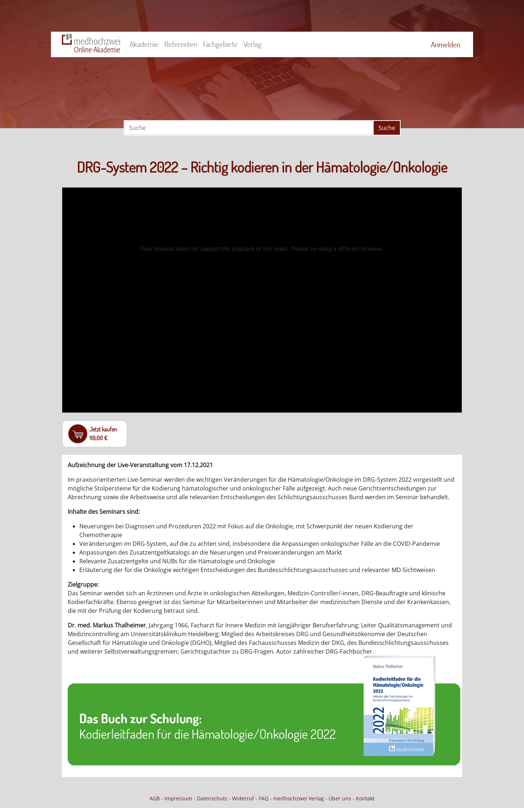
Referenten (180, 44)
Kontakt (365, 798)
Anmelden (445, 44)
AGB (155, 798)
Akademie (144, 44)
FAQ (264, 798)
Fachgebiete (220, 44)
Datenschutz (212, 798)
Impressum (178, 798)
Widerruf (243, 798)
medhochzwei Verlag (298, 798)
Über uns (340, 798)
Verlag (252, 44)
